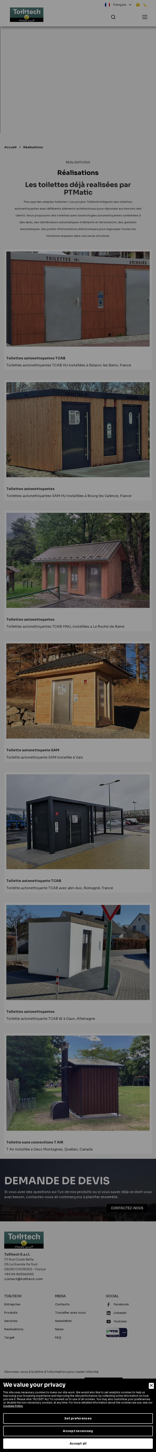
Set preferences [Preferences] (78, 1418)
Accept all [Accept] (78, 1443)
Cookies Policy (13, 1406)
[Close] (151, 1386)
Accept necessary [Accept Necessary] (78, 1431)
